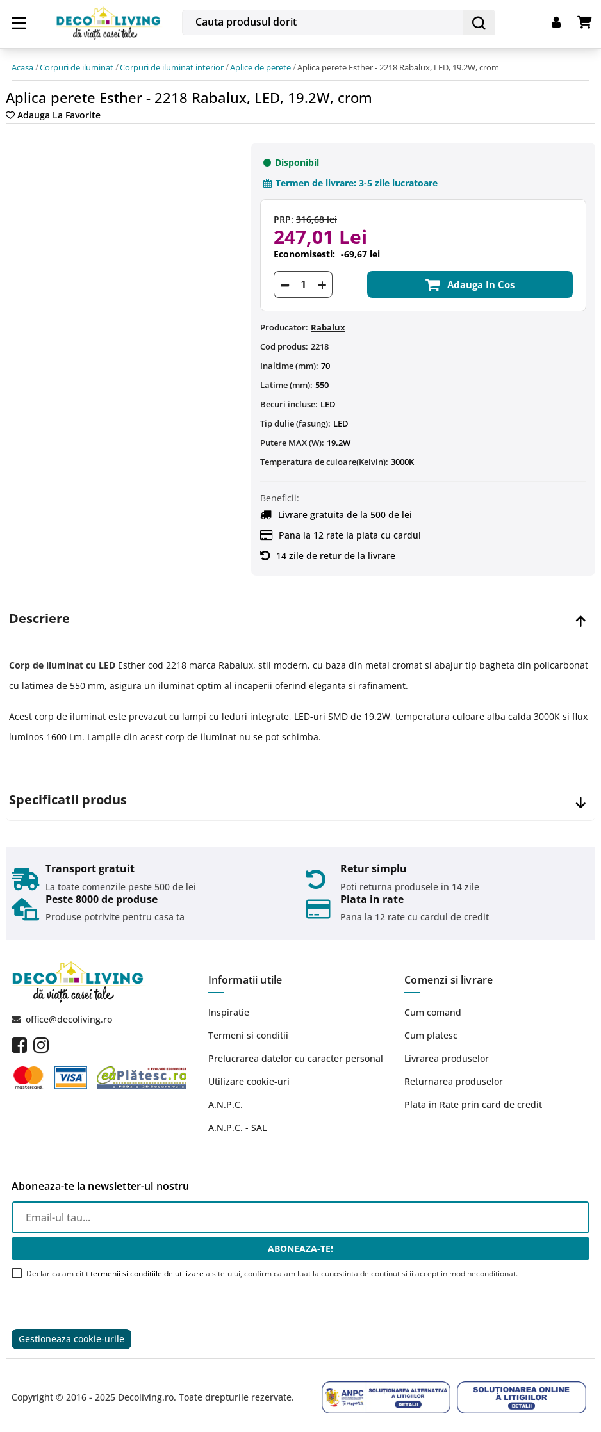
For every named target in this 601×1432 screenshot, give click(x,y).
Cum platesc (430, 1029)
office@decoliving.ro (69, 1013)
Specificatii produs (68, 794)
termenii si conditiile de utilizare (147, 1267)
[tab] (300, 613)
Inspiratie (228, 1006)
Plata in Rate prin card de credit (473, 1099)
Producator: (284, 321)
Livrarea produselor (446, 1052)
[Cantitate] (303, 278)
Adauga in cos (470, 278)
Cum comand (432, 1006)
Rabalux (328, 321)
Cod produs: (284, 340)
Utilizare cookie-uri (249, 1076)
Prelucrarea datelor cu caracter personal (295, 1052)
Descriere (39, 613)
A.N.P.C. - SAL (237, 1122)
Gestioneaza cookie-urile (71, 1334)
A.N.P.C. (225, 1099)
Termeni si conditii (248, 1029)
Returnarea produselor (453, 1076)
